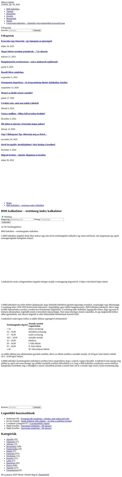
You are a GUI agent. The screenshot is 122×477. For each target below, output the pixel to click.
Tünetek (9, 11)
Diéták (9, 21)
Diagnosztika (11, 449)
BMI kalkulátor (12, 9)
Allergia (9, 444)
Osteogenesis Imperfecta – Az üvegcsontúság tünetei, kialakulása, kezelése (34, 82)
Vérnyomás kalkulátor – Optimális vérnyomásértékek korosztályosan (35, 23)
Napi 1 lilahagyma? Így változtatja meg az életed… (24, 134)
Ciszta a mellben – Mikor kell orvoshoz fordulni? (23, 113)
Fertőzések (10, 456)
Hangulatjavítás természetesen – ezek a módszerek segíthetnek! (29, 62)
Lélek (8, 461)
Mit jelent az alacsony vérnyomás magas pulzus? (23, 124)
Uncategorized (12, 470)
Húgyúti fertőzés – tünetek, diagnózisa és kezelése (23, 155)
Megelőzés (10, 14)
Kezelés (9, 16)
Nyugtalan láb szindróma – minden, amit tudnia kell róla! (45, 419)
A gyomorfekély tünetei (39, 423)
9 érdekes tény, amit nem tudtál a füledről (20, 103)
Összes (9, 465)
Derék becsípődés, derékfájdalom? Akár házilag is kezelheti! (28, 144)
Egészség (10, 453)
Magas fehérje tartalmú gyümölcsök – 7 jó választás (24, 51)
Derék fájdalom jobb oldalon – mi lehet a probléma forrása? (46, 421)
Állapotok (10, 442)
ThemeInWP (43, 475)
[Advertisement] (61, 181)
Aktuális (9, 439)
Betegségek (11, 18)
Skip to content (7, 2)
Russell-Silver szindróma (12, 72)
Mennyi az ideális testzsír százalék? (17, 93)
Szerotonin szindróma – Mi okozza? (36, 426)
